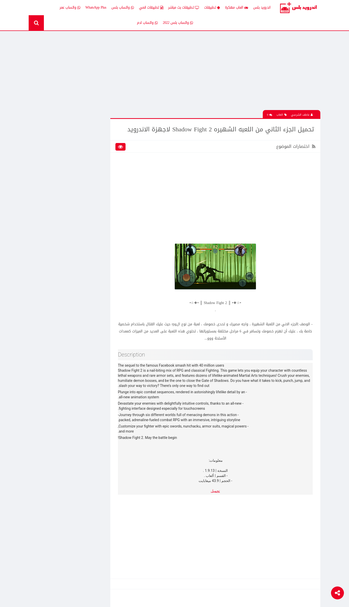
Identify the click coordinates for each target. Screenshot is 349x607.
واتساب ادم (147, 22)
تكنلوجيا (95, 190)
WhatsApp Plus (96, 7)
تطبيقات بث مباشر (183, 7)
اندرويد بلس (262, 7)
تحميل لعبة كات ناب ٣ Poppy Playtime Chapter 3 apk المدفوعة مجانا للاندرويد (59, 104)
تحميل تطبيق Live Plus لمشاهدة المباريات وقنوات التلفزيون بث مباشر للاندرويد (61, 428)
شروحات (58, 198)
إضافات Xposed (90, 145)
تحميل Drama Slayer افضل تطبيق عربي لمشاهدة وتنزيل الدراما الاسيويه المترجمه (59, 392)
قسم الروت (93, 207)
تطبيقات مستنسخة (51, 181)
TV (62, 207)
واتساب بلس (122, 7)
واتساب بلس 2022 (178, 22)
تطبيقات (212, 7)
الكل (98, 137)
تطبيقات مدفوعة (89, 181)
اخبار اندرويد (56, 137)
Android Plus (298, 7)
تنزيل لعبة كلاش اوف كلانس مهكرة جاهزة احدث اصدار (61, 410)
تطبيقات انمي (151, 7)
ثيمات (60, 190)
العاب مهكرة (236, 7)
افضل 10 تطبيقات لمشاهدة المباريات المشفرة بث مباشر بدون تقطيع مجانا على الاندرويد (61, 320)
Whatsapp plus (91, 216)
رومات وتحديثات (90, 198)
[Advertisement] (216, 74)
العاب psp (57, 154)
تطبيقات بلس (54, 172)
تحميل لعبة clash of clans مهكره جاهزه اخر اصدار (59, 249)
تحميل (216, 491)
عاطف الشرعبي (302, 114)
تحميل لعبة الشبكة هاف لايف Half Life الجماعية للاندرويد (59, 284)
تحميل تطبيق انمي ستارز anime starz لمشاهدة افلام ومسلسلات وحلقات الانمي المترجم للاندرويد (61, 267)
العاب (281, 114)
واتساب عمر (70, 7)
